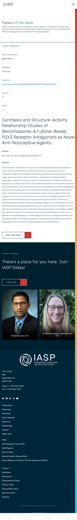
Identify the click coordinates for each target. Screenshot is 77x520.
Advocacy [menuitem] (6, 422)
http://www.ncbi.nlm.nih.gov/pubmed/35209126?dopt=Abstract (29, 84)
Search (48, 516)
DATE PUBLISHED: (10, 55)
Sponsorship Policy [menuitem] (10, 489)
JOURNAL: (6, 67)
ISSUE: (5, 106)
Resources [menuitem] (6, 410)
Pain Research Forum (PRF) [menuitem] (13, 444)
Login (67, 516)
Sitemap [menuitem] (5, 497)
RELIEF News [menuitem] (7, 452)
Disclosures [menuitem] (7, 477)
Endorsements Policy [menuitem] (11, 481)
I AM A (28, 516)
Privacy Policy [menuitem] (8, 485)
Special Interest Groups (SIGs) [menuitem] (14, 456)
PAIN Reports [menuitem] (7, 448)
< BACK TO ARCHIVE (10, 46)
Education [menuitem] (6, 414)
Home (9, 516)
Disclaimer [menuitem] (6, 473)
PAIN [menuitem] (4, 440)
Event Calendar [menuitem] (8, 418)
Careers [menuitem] (5, 430)
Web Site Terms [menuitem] (8, 493)
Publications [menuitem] (7, 405)
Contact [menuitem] (5, 468)
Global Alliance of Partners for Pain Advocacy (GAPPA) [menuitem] (25, 460)
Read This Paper (13, 235)
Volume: (5, 93)
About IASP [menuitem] (7, 434)
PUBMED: (6, 80)
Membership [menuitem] (7, 426)
